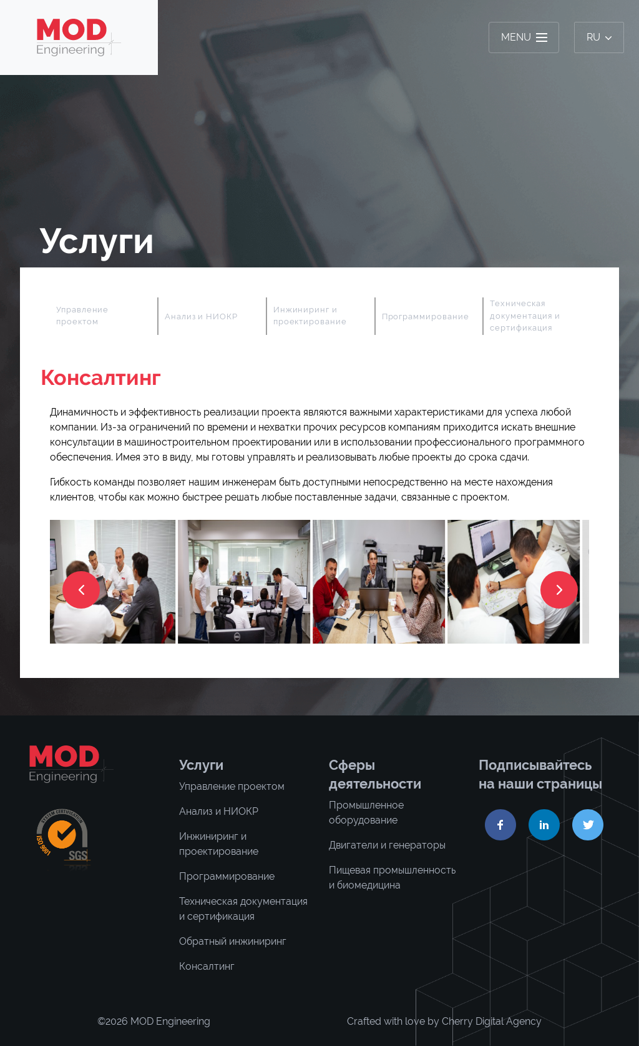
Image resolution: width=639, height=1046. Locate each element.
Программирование (425, 316)
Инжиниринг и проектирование (310, 316)
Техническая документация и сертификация (525, 315)
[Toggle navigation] (524, 37)
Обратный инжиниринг (232, 941)
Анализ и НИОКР (201, 316)
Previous (40, 316)
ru (599, 37)
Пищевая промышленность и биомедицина (392, 877)
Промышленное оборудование (366, 812)
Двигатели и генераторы (387, 845)
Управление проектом (82, 316)
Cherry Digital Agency (492, 1021)
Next (598, 316)
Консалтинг (207, 966)
